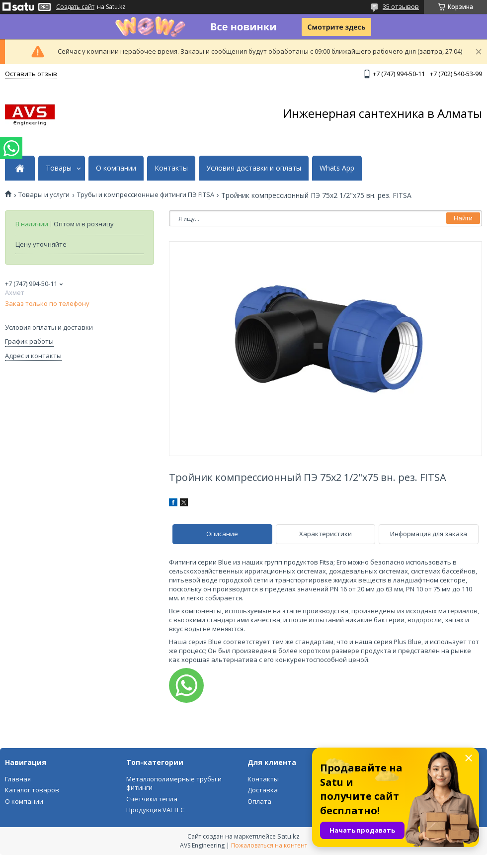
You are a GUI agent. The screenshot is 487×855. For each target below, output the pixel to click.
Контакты (171, 168)
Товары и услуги (44, 194)
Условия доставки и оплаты (253, 168)
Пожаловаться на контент (269, 845)
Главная (18, 778)
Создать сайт (75, 6)
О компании (116, 168)
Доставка (262, 789)
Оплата (259, 801)
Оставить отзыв (31, 73)
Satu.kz (288, 836)
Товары (59, 168)
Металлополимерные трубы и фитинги (174, 783)
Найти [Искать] (463, 218)
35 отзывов (401, 6)
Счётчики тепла (151, 798)
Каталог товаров (32, 789)
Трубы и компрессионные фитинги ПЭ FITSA (145, 194)
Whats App (337, 168)
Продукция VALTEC (155, 809)
